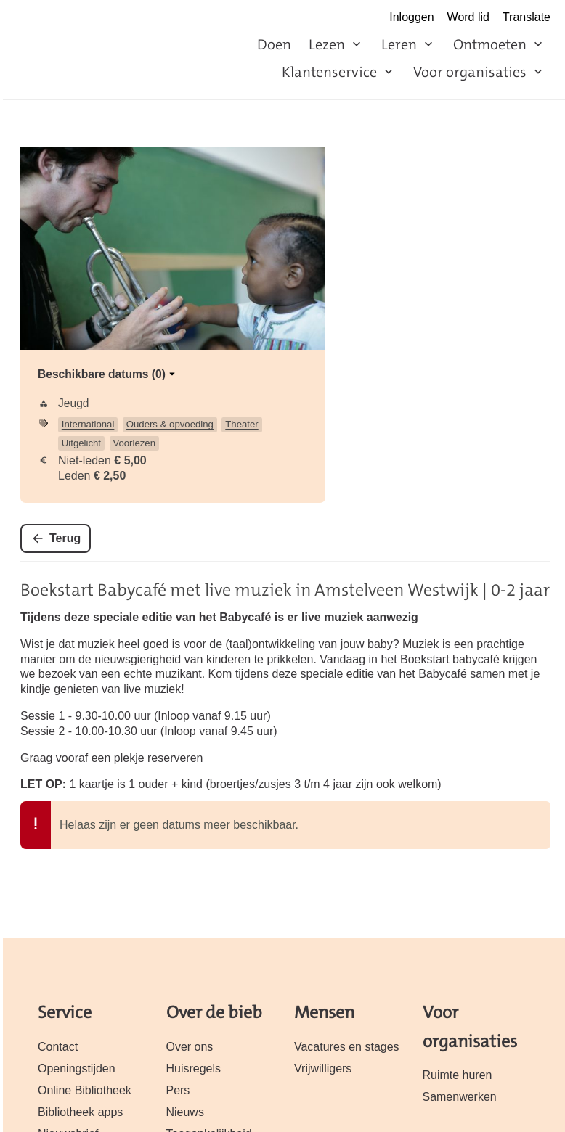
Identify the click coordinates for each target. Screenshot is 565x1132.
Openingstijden (76, 1068)
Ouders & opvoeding (170, 424)
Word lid (468, 17)
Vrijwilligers (322, 1068)
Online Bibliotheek (84, 1090)
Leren (399, 44)
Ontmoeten (490, 44)
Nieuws (185, 1112)
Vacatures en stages (346, 1047)
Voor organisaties (470, 71)
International (88, 424)
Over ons (190, 1047)
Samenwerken (460, 1097)
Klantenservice (329, 71)
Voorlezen (134, 443)
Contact (58, 1047)
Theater (241, 424)
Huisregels (193, 1068)
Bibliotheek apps (80, 1112)
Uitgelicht (81, 443)
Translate (526, 17)
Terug (65, 538)
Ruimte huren (457, 1075)
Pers (178, 1090)
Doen (274, 44)
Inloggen (411, 17)
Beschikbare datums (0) (107, 374)
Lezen (327, 44)
